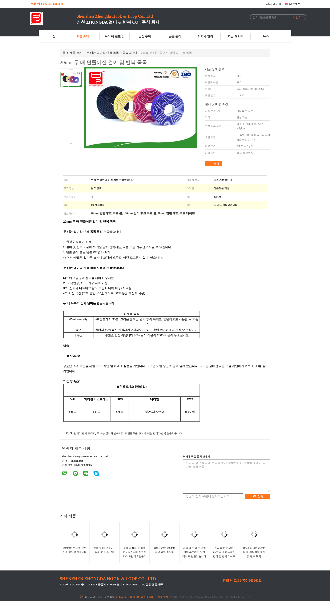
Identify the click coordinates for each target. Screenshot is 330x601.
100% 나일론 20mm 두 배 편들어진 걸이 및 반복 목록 (254, 552)
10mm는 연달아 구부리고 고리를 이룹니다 (75, 550)
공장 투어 (144, 36)
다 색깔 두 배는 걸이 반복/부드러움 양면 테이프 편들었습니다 (194, 552)
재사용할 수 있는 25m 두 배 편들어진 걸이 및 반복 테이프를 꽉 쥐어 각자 (224, 554)
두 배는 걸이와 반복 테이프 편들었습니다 (120, 433)
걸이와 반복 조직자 (84, 433)
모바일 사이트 (88, 597)
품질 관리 (175, 36)
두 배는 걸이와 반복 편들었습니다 (163, 433)
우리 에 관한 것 (115, 36)
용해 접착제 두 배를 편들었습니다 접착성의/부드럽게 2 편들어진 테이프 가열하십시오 (134, 556)
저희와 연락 (205, 36)
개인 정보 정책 (106, 597)
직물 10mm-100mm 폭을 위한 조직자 (164, 550)
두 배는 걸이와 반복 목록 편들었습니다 (111, 52)
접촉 (258, 496)
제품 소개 (84, 36)
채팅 (214, 164)
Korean (294, 3)
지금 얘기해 (274, 3)
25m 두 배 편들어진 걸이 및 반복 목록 (104, 550)
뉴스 (266, 36)
